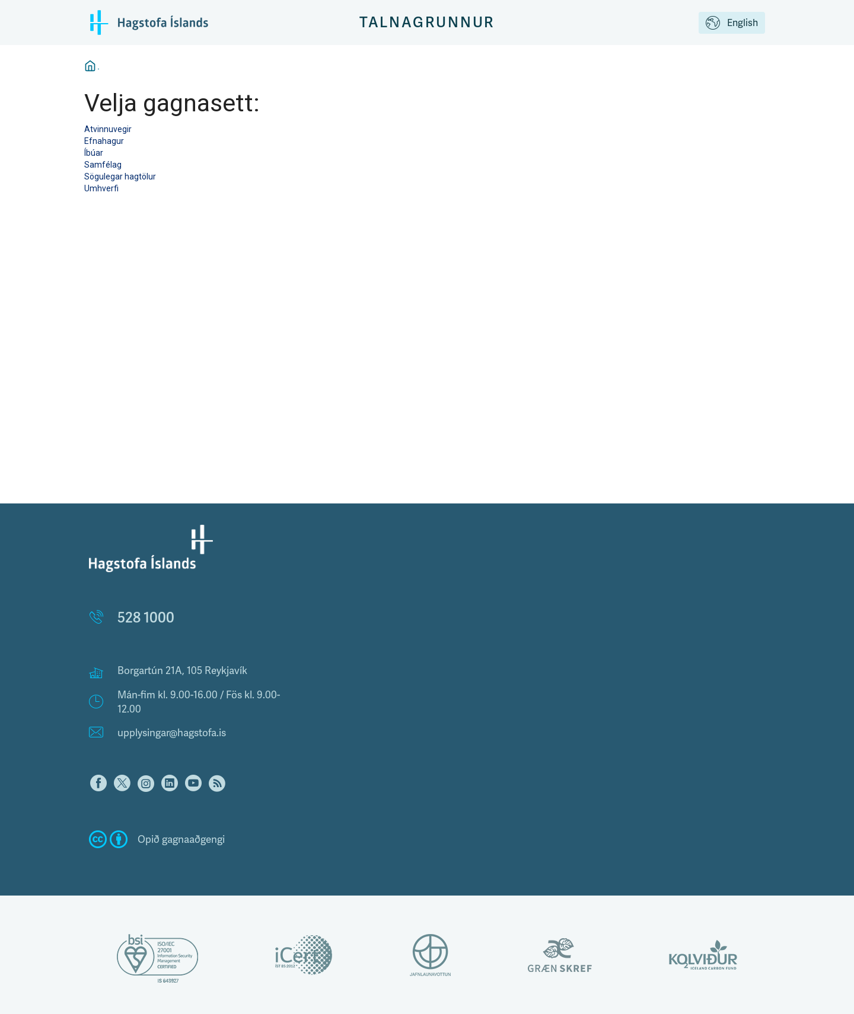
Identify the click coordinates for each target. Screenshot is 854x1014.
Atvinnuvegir (108, 129)
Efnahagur (104, 141)
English (732, 23)
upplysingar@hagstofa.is (171, 732)
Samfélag (103, 164)
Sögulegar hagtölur (120, 176)
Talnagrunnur (427, 22)
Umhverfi (101, 188)
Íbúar (93, 153)
